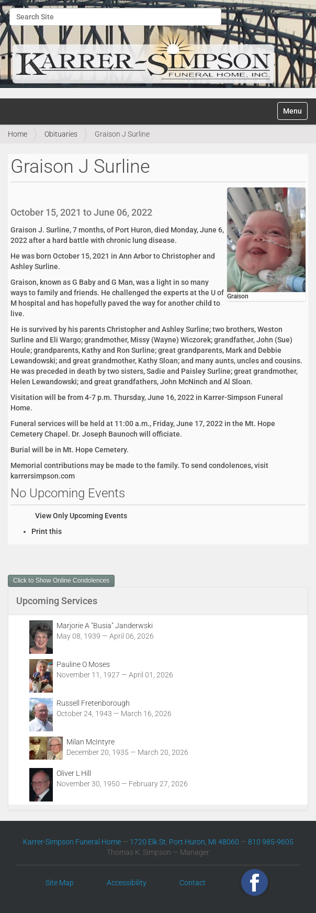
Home (17, 134)
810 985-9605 (271, 842)
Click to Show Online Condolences (61, 580)
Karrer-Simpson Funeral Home (72, 842)
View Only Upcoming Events (81, 515)
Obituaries (60, 134)
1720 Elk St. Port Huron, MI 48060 (184, 842)
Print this (46, 531)
